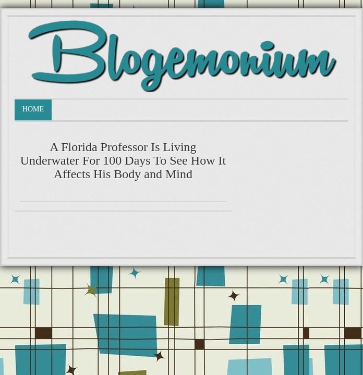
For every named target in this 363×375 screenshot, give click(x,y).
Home (33, 109)
